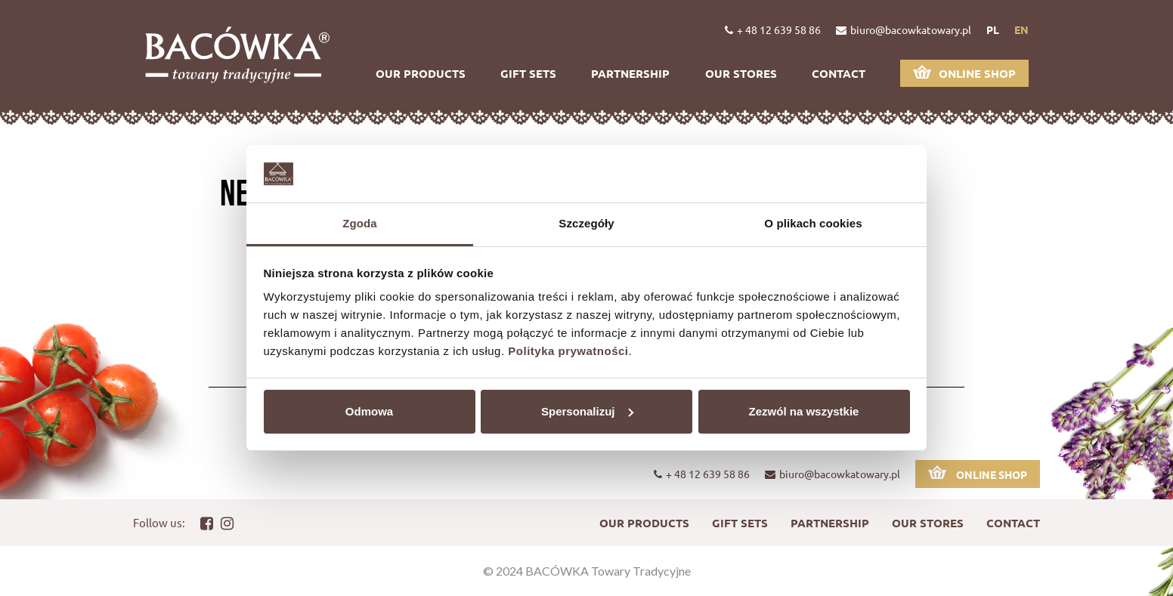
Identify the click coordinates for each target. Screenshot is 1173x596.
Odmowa (369, 411)
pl (992, 29)
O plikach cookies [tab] (813, 223)
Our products (421, 73)
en (1021, 29)
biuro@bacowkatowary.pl (903, 29)
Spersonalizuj (587, 411)
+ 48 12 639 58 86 (773, 29)
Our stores (741, 73)
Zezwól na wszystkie (804, 411)
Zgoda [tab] (359, 223)
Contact (838, 73)
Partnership (630, 73)
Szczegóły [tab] (586, 223)
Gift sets (528, 73)
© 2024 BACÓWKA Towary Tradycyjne (587, 571)
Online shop (964, 73)
